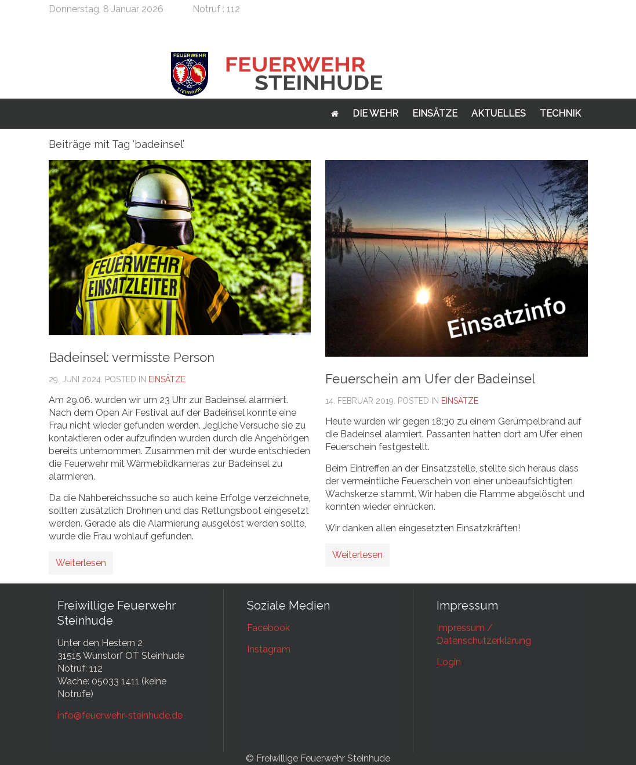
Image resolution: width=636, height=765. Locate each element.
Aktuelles (498, 113)
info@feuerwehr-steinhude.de (120, 715)
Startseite (335, 114)
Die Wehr (375, 113)
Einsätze (434, 113)
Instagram (268, 649)
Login (449, 662)
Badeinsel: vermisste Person (132, 357)
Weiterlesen (81, 562)
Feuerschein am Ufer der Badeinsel (430, 378)
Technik (560, 113)
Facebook (268, 627)
